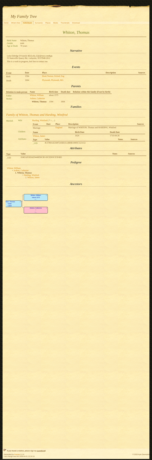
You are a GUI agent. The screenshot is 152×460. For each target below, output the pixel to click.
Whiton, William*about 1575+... (36, 197)
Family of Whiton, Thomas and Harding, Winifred (37, 114)
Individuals (27, 23)
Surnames (39, 23)
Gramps (17, 454)
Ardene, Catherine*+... (36, 210)
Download (76, 23)
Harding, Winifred (39, 120)
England (58, 127)
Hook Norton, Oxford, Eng (53, 76)
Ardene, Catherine (37, 98)
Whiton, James (39, 136)
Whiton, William (37, 95)
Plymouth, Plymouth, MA (52, 80)
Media (55, 23)
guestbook (41, 451)
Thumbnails (65, 23)
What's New (15, 23)
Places (47, 23)
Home (6, 23)
